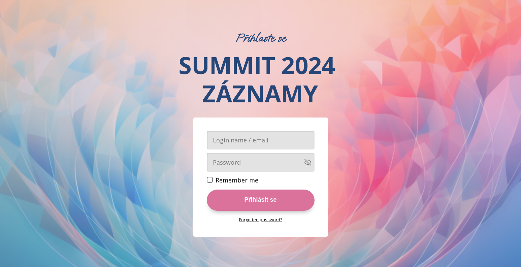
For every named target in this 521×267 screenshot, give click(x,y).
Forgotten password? (260, 219)
